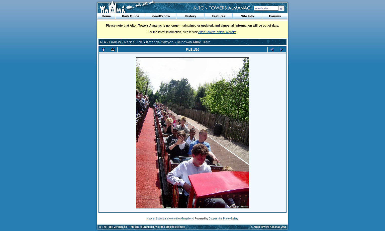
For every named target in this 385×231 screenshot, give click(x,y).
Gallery (115, 42)
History (190, 16)
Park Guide (130, 16)
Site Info (247, 16)
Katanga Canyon (159, 42)
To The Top (105, 226)
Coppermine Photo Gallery (223, 218)
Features (218, 16)
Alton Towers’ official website (217, 32)
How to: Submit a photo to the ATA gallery (170, 218)
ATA (103, 42)
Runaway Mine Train (194, 42)
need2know (161, 16)
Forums (275, 16)
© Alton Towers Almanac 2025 (268, 226)
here (182, 226)
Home (106, 16)
